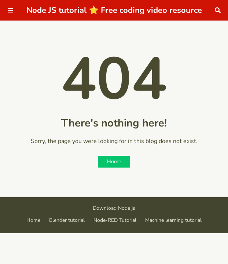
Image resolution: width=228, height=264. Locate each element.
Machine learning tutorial (173, 220)
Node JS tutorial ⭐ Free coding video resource (114, 10)
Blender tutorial (67, 220)
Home (114, 161)
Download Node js (114, 208)
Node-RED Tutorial (114, 220)
